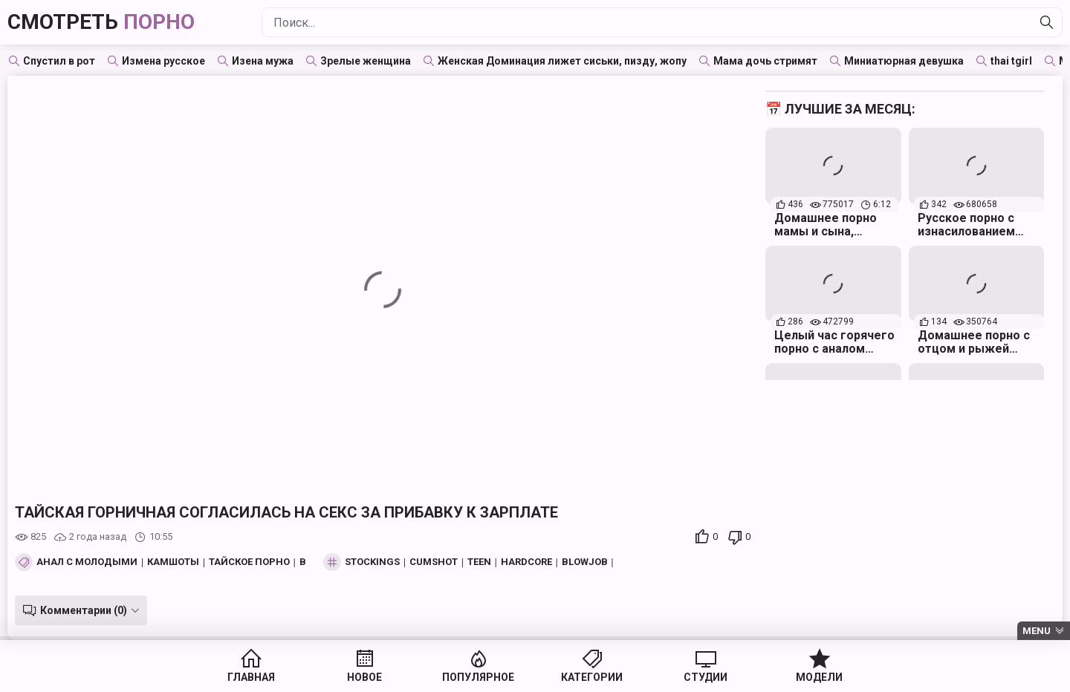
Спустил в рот (59, 61)
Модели (819, 677)
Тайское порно (249, 562)
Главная (251, 677)
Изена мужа (263, 61)
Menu (1036, 630)
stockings (372, 562)
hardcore (526, 562)
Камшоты (173, 562)
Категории (592, 677)
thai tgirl (1011, 61)
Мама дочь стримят (765, 61)
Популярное (478, 677)
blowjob (585, 562)
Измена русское (163, 61)
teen (479, 562)
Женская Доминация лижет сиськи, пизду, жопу (562, 61)
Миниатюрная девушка (904, 61)
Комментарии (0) (83, 610)
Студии (705, 677)
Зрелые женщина (365, 61)
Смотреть (101, 22)
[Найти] (1047, 22)
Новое (364, 677)
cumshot (433, 562)
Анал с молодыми (86, 562)
